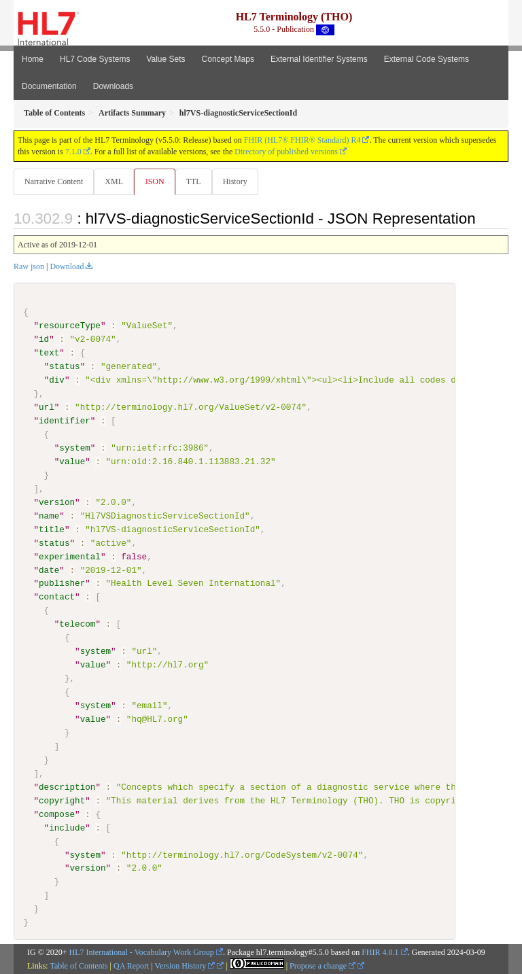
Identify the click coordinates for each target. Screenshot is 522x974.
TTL (193, 181)
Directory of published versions (286, 151)
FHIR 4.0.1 (380, 951)
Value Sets (165, 59)
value (72, 461)
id (44, 339)
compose (57, 813)
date (49, 569)
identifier (64, 421)
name (49, 515)
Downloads (113, 86)
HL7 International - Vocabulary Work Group (141, 951)
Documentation (49, 86)
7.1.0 (73, 151)
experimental (70, 556)
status (64, 366)
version (57, 502)
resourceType (70, 325)
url (46, 407)
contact (57, 597)
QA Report (131, 965)
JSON (154, 181)
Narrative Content (53, 181)
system (74, 448)
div (57, 380)
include (67, 827)
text (49, 353)
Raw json (29, 266)
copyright (62, 800)
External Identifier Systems (319, 59)
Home (33, 59)
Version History (185, 965)
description (67, 786)
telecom (77, 624)
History (235, 181)
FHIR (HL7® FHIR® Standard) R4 (302, 140)
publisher (62, 583)
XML (114, 181)
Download (67, 266)
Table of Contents (78, 965)
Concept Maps (228, 59)
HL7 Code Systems (95, 59)
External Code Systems (426, 59)
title (52, 529)
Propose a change (322, 965)
